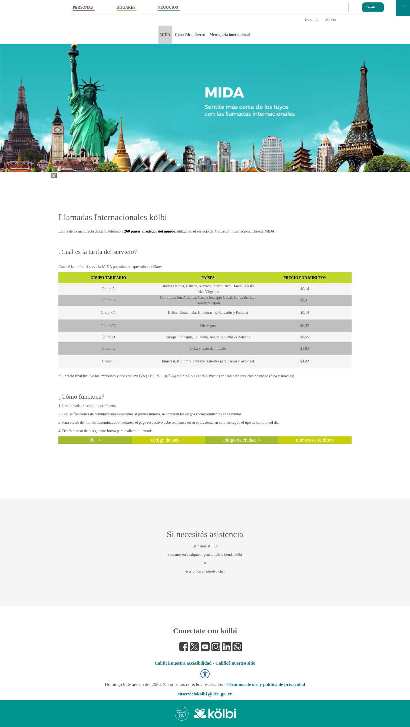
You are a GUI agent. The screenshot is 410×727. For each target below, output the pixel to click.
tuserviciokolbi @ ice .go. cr (205, 693)
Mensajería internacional (230, 35)
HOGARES (126, 7)
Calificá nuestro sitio (235, 663)
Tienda (371, 6)
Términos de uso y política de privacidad (265, 684)
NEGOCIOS (168, 7)
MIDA (165, 35)
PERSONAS (83, 7)
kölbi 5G (311, 20)
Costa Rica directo (190, 35)
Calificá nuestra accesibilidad (183, 663)
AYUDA (330, 20)
